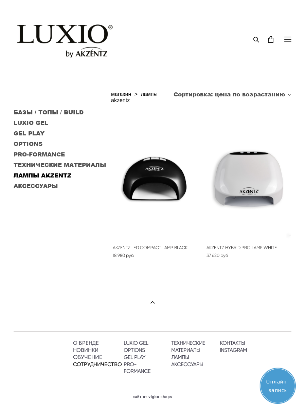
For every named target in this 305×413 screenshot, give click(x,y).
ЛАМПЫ (180, 357)
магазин (121, 94)
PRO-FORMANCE (39, 154)
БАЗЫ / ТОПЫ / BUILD (49, 112)
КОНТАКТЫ (232, 343)
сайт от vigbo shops (153, 397)
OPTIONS (28, 143)
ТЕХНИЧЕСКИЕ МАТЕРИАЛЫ (60, 165)
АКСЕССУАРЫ (36, 186)
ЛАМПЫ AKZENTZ (42, 175)
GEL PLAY (29, 133)
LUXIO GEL (31, 122)
